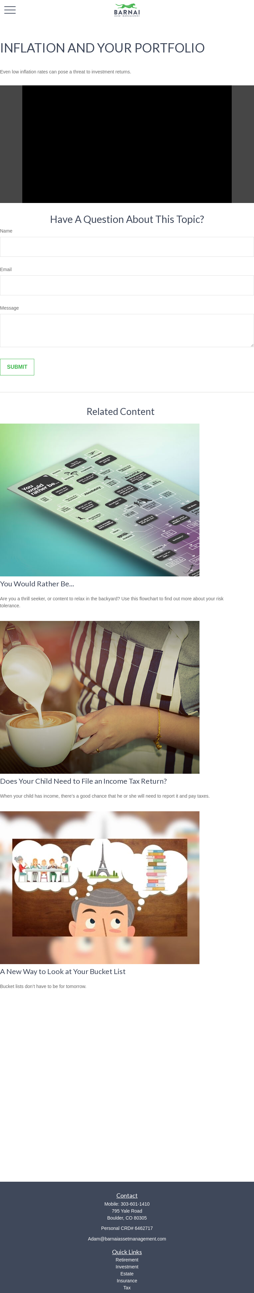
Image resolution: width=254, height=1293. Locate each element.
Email (6, 269)
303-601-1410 (135, 1204)
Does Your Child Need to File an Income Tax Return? (83, 780)
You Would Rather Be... (37, 583)
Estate (127, 1273)
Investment (127, 1266)
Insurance (127, 1280)
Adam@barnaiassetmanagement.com (127, 1239)
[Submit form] (17, 367)
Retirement (127, 1259)
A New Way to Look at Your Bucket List (63, 971)
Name (6, 231)
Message (9, 308)
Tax (127, 1287)
